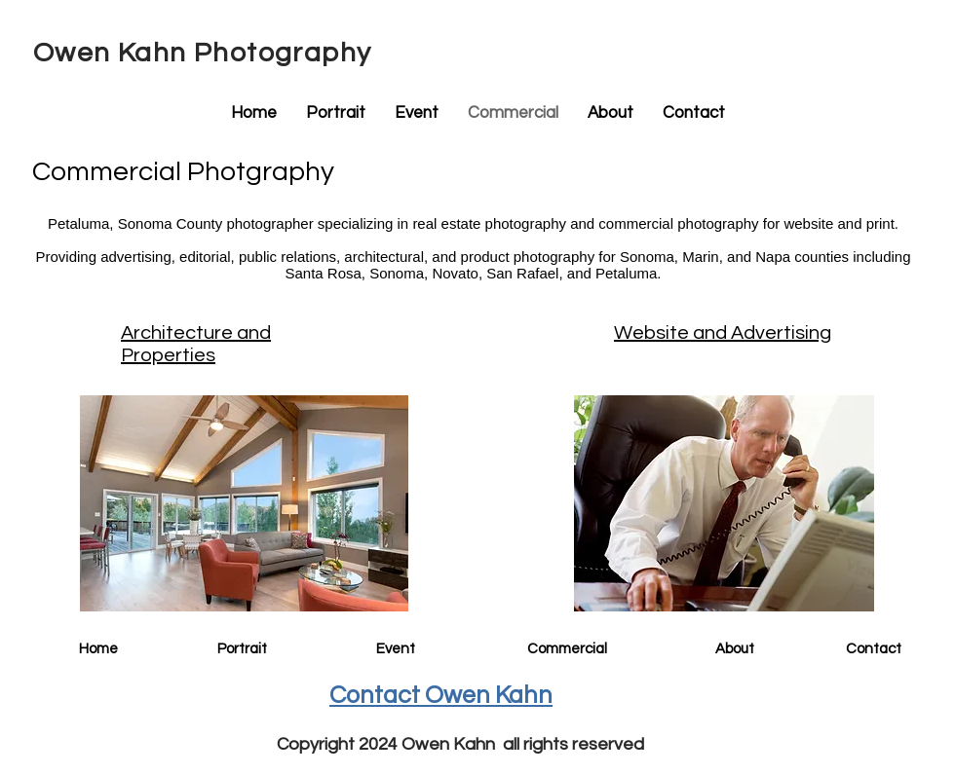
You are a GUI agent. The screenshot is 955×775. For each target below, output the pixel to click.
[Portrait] (241, 648)
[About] (735, 648)
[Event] (395, 648)
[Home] (98, 648)
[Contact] (873, 648)
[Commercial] (566, 648)
